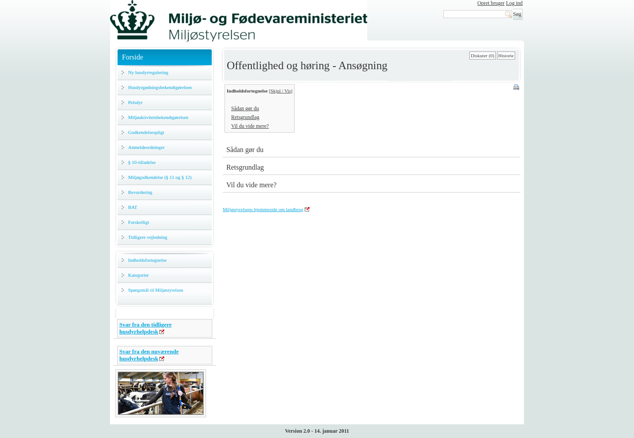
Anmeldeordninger (146, 147)
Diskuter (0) (482, 55)
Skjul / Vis (280, 90)
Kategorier (138, 275)
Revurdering (140, 192)
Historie (506, 55)
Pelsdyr (135, 102)
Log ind (514, 3)
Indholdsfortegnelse (147, 260)
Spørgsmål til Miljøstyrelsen (155, 290)
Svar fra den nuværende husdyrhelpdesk (149, 355)
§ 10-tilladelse (142, 162)
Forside (132, 57)
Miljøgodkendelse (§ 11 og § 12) (160, 177)
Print (516, 87)
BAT (132, 207)
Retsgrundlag (245, 117)
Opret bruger (491, 3)
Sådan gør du (245, 108)
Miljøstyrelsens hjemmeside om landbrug (263, 209)
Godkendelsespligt (146, 132)
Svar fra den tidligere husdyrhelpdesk (145, 328)
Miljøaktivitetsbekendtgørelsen (158, 117)
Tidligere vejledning (147, 237)
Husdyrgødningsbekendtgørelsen (160, 87)
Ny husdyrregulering (148, 72)
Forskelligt (138, 222)
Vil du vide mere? (250, 126)
